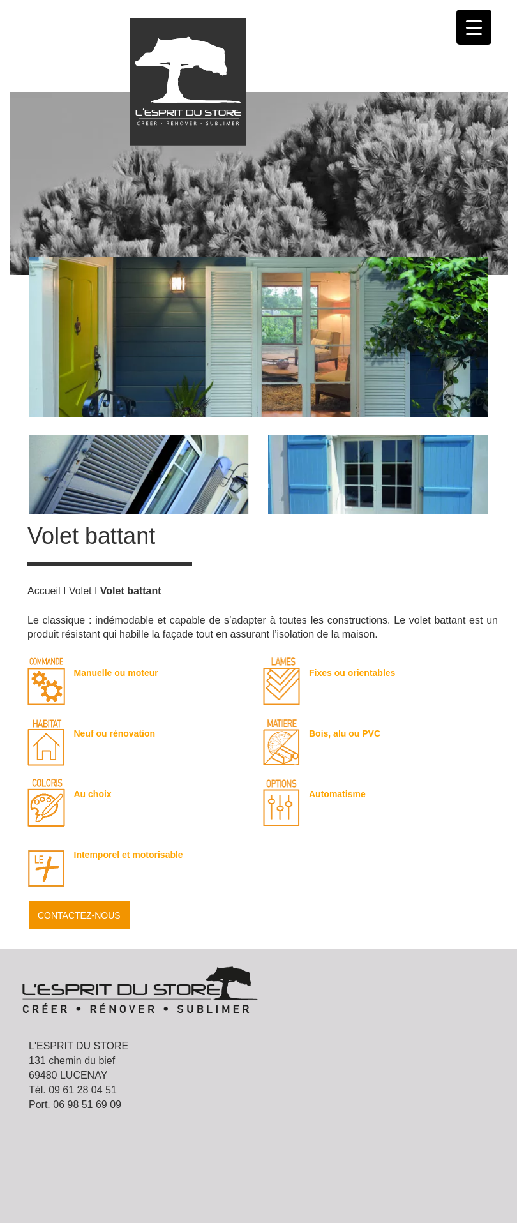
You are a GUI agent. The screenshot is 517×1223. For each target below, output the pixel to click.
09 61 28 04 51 (83, 1089)
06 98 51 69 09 (87, 1104)
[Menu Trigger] (473, 27)
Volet (80, 590)
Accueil (44, 590)
